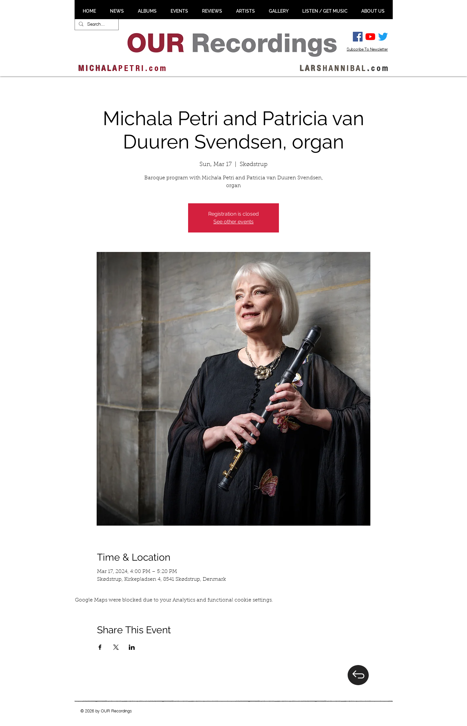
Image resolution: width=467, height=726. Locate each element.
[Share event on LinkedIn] (132, 647)
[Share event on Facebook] (100, 647)
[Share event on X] (116, 647)
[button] (117, 11)
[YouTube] (370, 37)
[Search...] (96, 24)
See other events (233, 222)
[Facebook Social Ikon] (358, 37)
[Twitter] (383, 37)
